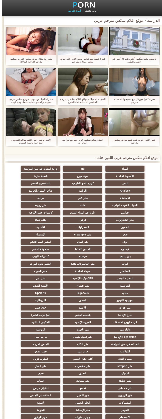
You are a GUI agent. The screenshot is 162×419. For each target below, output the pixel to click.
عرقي (62, 205)
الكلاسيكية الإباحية (62, 249)
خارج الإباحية (137, 278)
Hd (100, 168)
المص (62, 176)
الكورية (100, 351)
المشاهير (62, 241)
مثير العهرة (24, 285)
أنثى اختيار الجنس (24, 307)
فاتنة (137, 197)
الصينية (62, 344)
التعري (100, 322)
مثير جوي (99, 358)
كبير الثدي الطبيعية (62, 380)
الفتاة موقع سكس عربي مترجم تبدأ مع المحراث (81, 141)
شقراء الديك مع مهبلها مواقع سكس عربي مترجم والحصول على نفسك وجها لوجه (29, 100)
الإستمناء (100, 219)
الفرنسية (137, 256)
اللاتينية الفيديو (62, 256)
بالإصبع (62, 271)
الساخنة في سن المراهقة (137, 300)
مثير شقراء (100, 256)
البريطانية (137, 271)
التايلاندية (24, 300)
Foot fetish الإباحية (100, 293)
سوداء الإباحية (24, 241)
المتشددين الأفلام (137, 183)
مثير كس (100, 190)
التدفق (24, 263)
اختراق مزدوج (137, 336)
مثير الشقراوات (100, 205)
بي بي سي (24, 293)
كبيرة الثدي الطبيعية (24, 176)
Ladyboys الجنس (24, 366)
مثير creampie (137, 219)
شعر (24, 212)
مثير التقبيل (62, 336)
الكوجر (24, 344)
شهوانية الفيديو (62, 263)
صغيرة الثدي (62, 307)
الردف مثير (62, 329)
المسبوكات (137, 344)
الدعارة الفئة (89, 11)
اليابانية (62, 183)
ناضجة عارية (100, 176)
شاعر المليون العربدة (24, 183)
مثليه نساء (24, 205)
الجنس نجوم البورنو (100, 241)
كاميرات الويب (62, 234)
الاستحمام (62, 351)
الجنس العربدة (62, 300)
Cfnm (99, 366)
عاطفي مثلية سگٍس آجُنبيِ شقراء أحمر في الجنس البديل (132, 60)
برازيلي (62, 373)
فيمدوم (100, 227)
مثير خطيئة (24, 322)
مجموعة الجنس (24, 227)
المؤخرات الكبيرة (62, 278)
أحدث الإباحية (73, 11)
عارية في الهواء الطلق (24, 197)
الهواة (137, 168)
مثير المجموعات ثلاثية (137, 241)
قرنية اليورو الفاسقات (24, 278)
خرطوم (100, 234)
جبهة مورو (137, 176)
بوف (62, 219)
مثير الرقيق (137, 358)
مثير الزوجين (100, 336)
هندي (24, 256)
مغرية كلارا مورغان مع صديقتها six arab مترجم (133, 100)
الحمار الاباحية (24, 373)
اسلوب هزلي (137, 314)
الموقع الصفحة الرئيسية (13, 413)
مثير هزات (100, 271)
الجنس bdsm (62, 227)
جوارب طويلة (24, 351)
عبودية (24, 358)
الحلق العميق (99, 344)
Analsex (100, 183)
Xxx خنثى (24, 271)
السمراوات (100, 212)
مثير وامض (137, 234)
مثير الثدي (24, 219)
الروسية (137, 293)
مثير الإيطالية (137, 351)
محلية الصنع (137, 373)
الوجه (24, 234)
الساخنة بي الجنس (24, 336)
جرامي (62, 197)
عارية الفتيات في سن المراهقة (62, 168)
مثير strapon (99, 314)
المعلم (99, 373)
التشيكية (137, 322)
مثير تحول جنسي (62, 293)
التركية (62, 358)
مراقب (62, 190)
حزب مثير (137, 307)
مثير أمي (24, 249)
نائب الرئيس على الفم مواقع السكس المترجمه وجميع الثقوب (29, 141)
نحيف (62, 322)
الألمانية (62, 212)
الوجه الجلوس (62, 366)
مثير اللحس (99, 380)
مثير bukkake (24, 380)
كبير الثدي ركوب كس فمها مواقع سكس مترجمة (133, 141)
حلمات (100, 329)
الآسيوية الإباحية (24, 168)
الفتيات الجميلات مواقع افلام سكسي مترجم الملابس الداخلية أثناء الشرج (81, 100)
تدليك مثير (62, 285)
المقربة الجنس (100, 249)
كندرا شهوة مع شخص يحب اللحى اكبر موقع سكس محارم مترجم (81, 60)
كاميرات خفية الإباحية (137, 205)
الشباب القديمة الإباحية (24, 190)
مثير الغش (24, 314)
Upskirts (99, 263)
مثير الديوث (137, 249)
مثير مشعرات (62, 314)
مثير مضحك (137, 329)
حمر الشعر (100, 307)
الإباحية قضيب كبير (137, 380)
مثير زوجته (100, 197)
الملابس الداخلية (100, 285)
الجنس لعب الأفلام (137, 227)
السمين (137, 212)
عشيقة (137, 366)
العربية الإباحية (137, 285)
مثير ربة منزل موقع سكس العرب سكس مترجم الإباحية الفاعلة (29, 60)
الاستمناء (137, 190)
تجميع (24, 329)
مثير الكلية (100, 300)
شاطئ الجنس (100, 278)
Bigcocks (138, 263)
